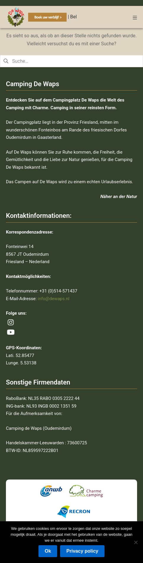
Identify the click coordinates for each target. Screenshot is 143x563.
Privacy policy (82, 551)
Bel (73, 17)
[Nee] (136, 542)
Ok (48, 551)
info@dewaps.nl (53, 298)
